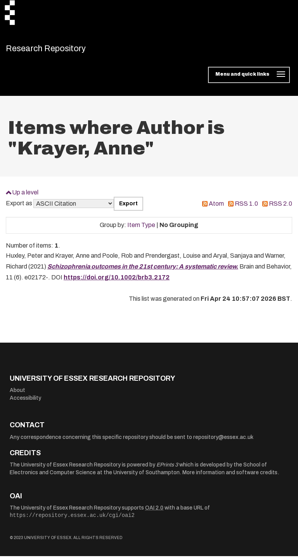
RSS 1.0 (246, 208)
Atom (216, 208)
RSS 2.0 (280, 208)
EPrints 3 (167, 469)
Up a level (25, 196)
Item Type (141, 229)
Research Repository (60, 50)
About (17, 394)
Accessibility (25, 402)
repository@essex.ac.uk (223, 441)
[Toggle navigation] (249, 79)
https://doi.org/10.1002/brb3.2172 (117, 281)
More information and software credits (229, 477)
